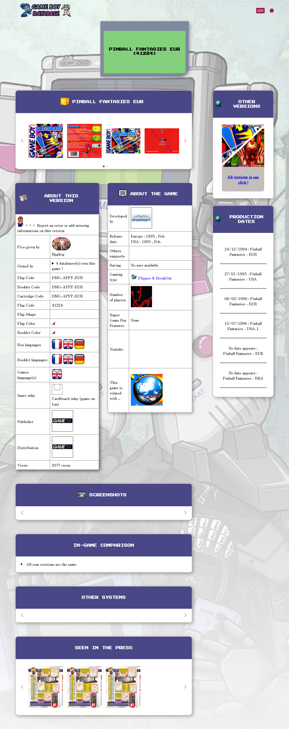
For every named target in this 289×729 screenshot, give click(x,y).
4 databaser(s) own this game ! (73, 265)
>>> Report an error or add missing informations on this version (53, 227)
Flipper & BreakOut (154, 278)
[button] (185, 140)
